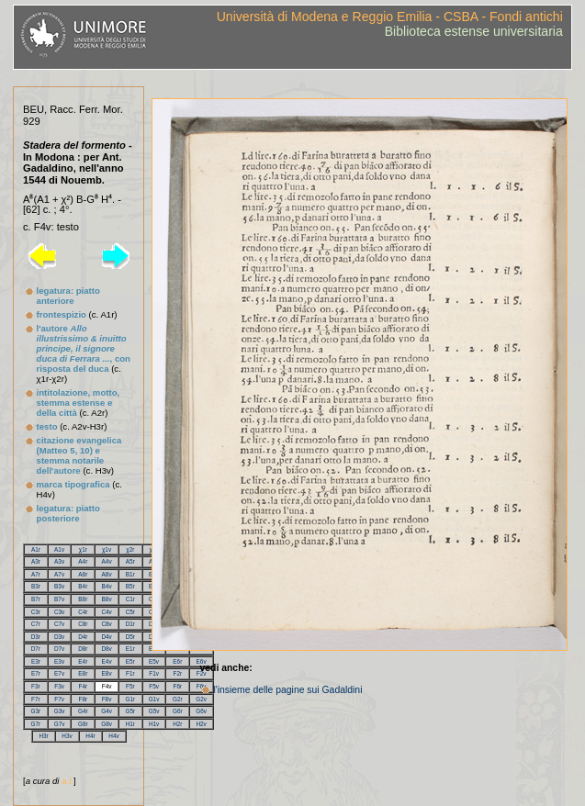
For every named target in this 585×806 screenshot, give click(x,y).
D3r (35, 636)
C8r (82, 624)
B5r (130, 586)
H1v (154, 724)
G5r (130, 711)
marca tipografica (73, 484)
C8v (106, 624)
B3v (59, 586)
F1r (130, 673)
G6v (201, 711)
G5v (154, 711)
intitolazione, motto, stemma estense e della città (78, 402)
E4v (107, 661)
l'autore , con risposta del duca (83, 348)
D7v (59, 648)
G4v (106, 711)
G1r (130, 699)
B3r (35, 586)
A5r (130, 561)
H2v (201, 724)
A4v (107, 561)
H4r (90, 736)
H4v (113, 736)
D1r (130, 624)
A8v (107, 574)
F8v (107, 699)
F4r (83, 686)
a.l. (67, 781)
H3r (43, 736)
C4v (106, 612)
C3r (35, 612)
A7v (59, 574)
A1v (59, 549)
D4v (106, 636)
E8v (107, 673)
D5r (130, 636)
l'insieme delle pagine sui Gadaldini (287, 690)
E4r (82, 661)
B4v (107, 586)
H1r (130, 724)
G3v (59, 711)
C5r (130, 612)
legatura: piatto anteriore (68, 295)
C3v (59, 612)
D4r (82, 636)
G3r (36, 711)
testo (47, 426)
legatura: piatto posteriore (68, 513)
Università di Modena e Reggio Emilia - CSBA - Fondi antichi (390, 16)
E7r (35, 673)
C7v (59, 624)
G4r (83, 711)
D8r (82, 648)
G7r (36, 724)
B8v (107, 599)
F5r (130, 686)
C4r (82, 612)
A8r (82, 574)
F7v (59, 699)
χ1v (106, 549)
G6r (178, 711)
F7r (35, 699)
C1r (130, 599)
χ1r (83, 549)
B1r (130, 574)
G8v (106, 724)
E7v (59, 673)
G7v (59, 724)
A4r (82, 561)
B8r (82, 599)
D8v (106, 648)
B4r (82, 586)
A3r (35, 561)
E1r (130, 648)
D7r (35, 648)
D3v (59, 636)
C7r (35, 624)
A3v (59, 561)
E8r (82, 673)
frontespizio (61, 314)
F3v (59, 686)
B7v (59, 599)
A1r (35, 549)
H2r (177, 724)
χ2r (130, 549)
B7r (35, 599)
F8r (83, 699)
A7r (35, 574)
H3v (67, 736)
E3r (35, 661)
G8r (83, 724)
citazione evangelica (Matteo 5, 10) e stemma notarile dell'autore (79, 455)
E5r (130, 661)
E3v (59, 661)
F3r (35, 686)
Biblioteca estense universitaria (474, 31)
